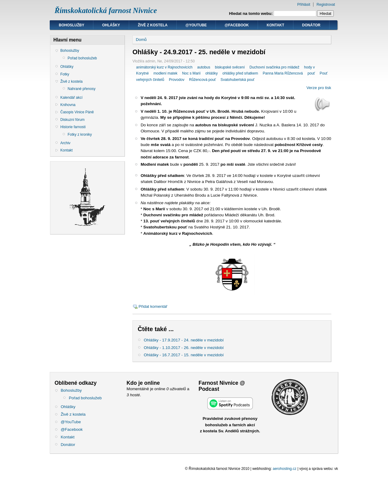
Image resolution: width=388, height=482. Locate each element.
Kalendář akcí (71, 97)
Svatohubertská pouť (238, 80)
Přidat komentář (153, 306)
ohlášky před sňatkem (240, 73)
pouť (311, 73)
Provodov (176, 80)
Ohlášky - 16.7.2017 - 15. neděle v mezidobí (184, 355)
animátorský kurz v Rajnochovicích (164, 67)
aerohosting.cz (284, 469)
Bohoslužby (71, 25)
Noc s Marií (191, 73)
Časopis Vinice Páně (77, 112)
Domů (141, 39)
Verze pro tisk (318, 87)
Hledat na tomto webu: (251, 13)
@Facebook (237, 25)
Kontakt (275, 25)
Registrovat (325, 4)
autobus (203, 67)
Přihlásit (303, 4)
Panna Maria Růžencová (283, 73)
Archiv (65, 143)
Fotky (64, 74)
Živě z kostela (153, 25)
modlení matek (165, 73)
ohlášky (211, 73)
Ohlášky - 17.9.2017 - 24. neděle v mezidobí (184, 340)
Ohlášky (111, 25)
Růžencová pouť (202, 80)
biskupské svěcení (230, 67)
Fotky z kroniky (80, 134)
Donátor (311, 25)
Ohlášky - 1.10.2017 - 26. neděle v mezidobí (184, 347)
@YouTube (196, 25)
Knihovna (67, 105)
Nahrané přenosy (81, 89)
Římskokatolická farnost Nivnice (106, 10)
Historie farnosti (72, 127)
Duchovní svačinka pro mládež (274, 67)
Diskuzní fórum (72, 120)
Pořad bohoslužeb (82, 58)
